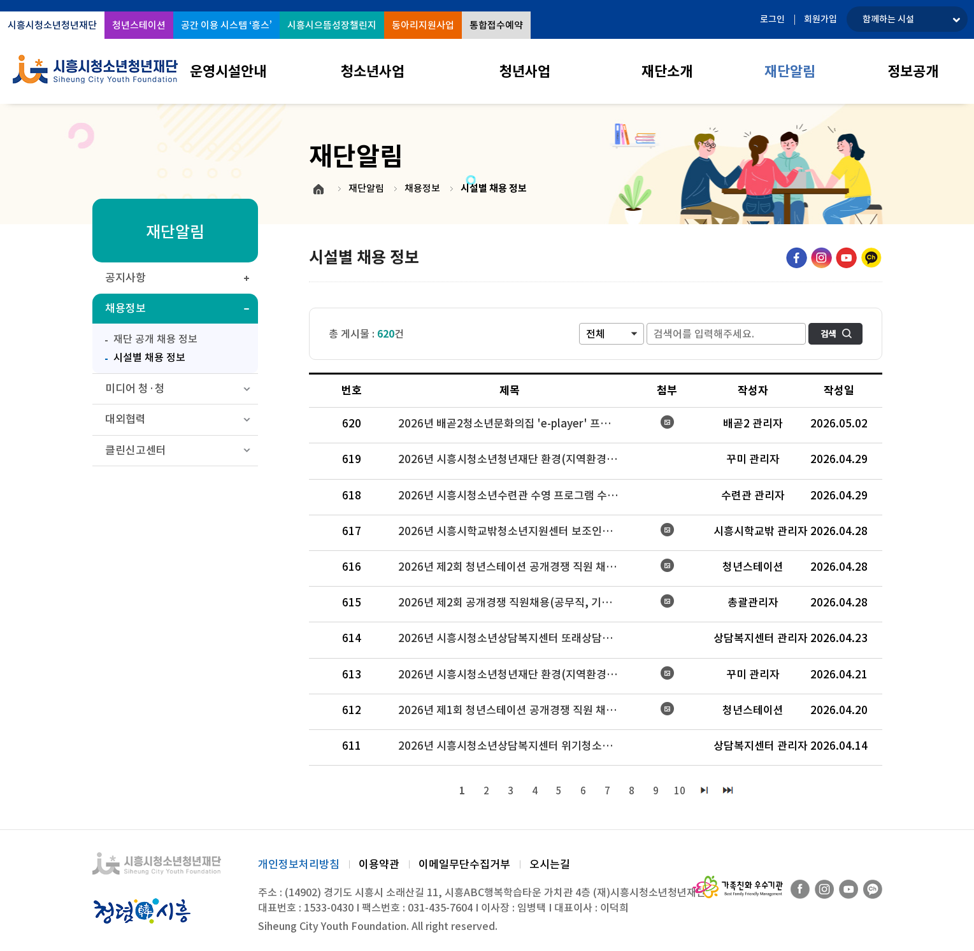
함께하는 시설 (888, 19)
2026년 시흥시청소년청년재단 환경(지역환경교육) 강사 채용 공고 (515, 675)
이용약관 (379, 864)
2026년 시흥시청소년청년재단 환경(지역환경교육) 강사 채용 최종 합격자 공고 (515, 459)
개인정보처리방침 (299, 864)
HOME (318, 189)
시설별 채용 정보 (142, 356)
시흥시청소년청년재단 (52, 25)
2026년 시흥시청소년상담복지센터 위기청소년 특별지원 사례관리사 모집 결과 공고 (515, 746)
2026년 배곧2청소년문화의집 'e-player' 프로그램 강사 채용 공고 (515, 424)
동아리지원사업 (423, 25)
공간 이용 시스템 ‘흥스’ (226, 25)
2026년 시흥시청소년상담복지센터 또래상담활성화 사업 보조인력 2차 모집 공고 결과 (515, 638)
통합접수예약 (496, 25)
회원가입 (820, 19)
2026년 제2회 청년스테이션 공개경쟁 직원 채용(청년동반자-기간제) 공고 (515, 567)
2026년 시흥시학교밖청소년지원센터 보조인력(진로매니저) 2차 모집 (515, 531)
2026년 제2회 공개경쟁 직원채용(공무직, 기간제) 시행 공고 (515, 603)
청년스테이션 (139, 25)
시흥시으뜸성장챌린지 (331, 25)
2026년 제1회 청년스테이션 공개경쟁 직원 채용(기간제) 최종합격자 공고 (515, 710)
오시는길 (549, 864)
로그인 (772, 19)
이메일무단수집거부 (464, 864)
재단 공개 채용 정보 (155, 338)
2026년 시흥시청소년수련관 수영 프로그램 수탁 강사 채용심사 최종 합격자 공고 (515, 496)
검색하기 (835, 334)
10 (680, 791)
